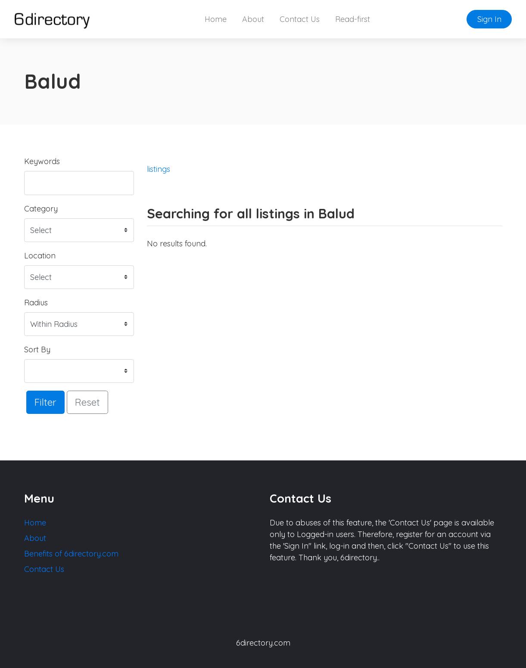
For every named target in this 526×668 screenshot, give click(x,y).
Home (216, 19)
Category (41, 209)
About (253, 19)
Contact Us (300, 19)
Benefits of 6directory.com (71, 554)
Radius (36, 303)
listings (158, 169)
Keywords (42, 161)
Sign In (489, 19)
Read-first (352, 19)
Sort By (37, 349)
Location (40, 256)
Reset (87, 402)
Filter (45, 402)
